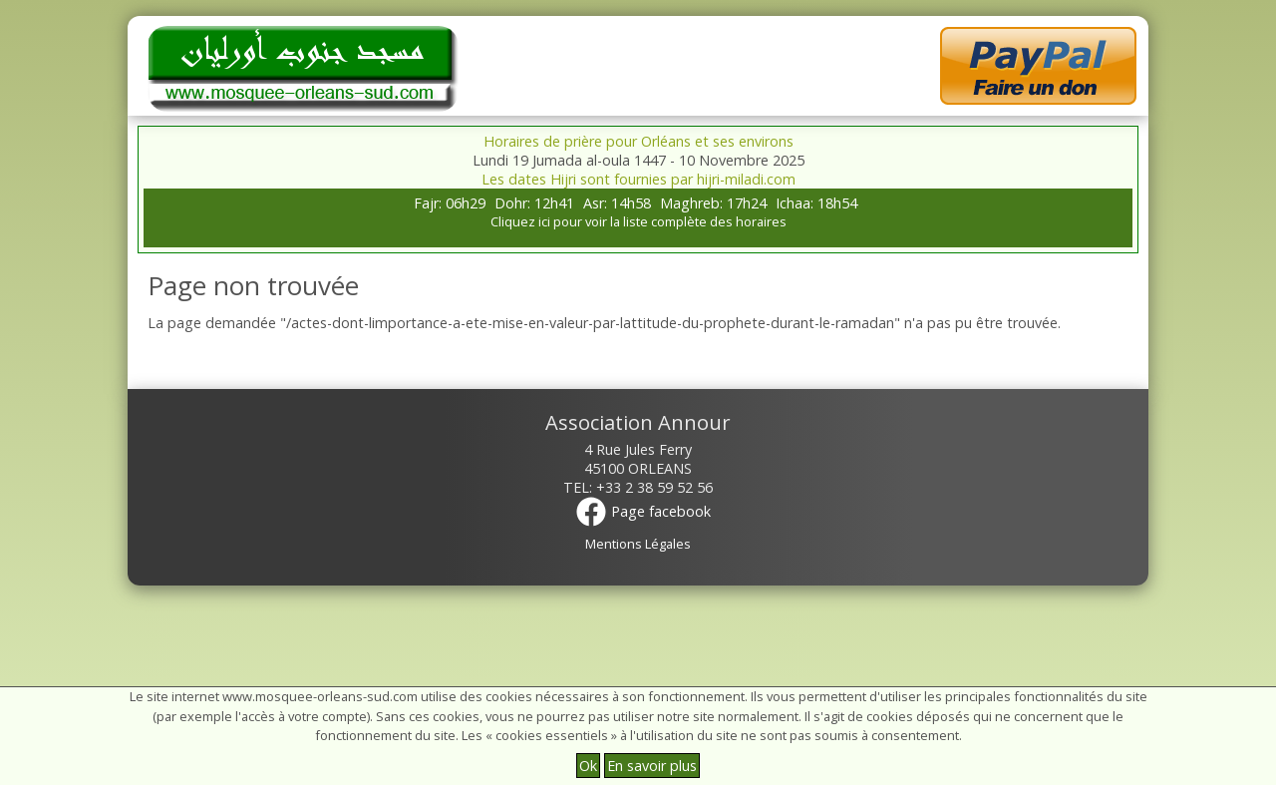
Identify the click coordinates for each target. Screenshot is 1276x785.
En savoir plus (652, 765)
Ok (588, 765)
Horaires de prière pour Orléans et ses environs (638, 141)
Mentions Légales (638, 544)
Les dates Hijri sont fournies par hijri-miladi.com (638, 179)
